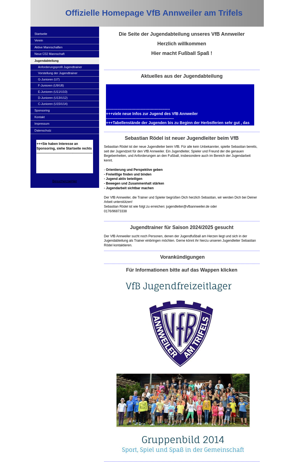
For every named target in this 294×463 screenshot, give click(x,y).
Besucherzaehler (64, 181)
